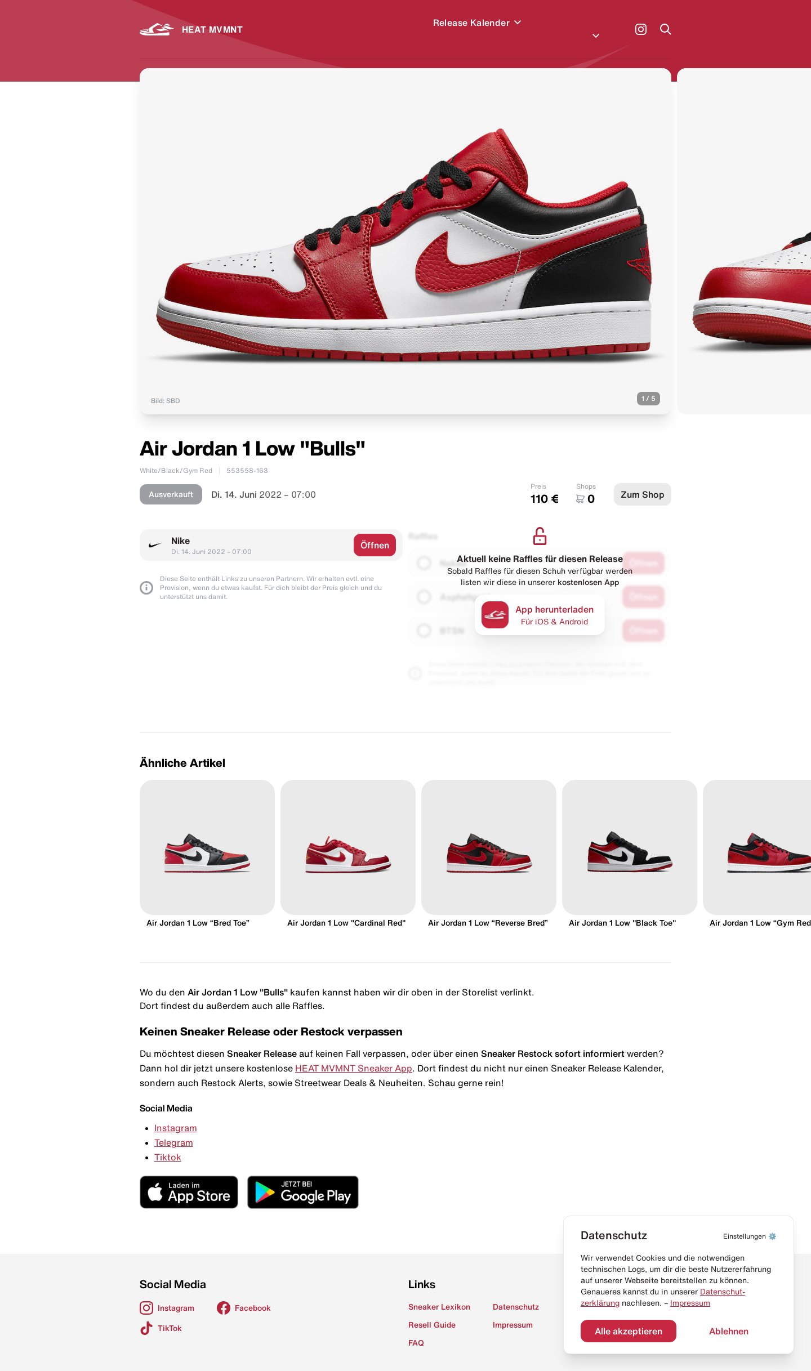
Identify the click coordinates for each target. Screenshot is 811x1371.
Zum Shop (643, 480)
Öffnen (374, 531)
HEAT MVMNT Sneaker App (353, 1054)
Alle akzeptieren (628, 1331)
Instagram (175, 1114)
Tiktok (167, 1143)
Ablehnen (728, 1331)
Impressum (690, 1303)
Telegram (173, 1128)
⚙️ (750, 1236)
